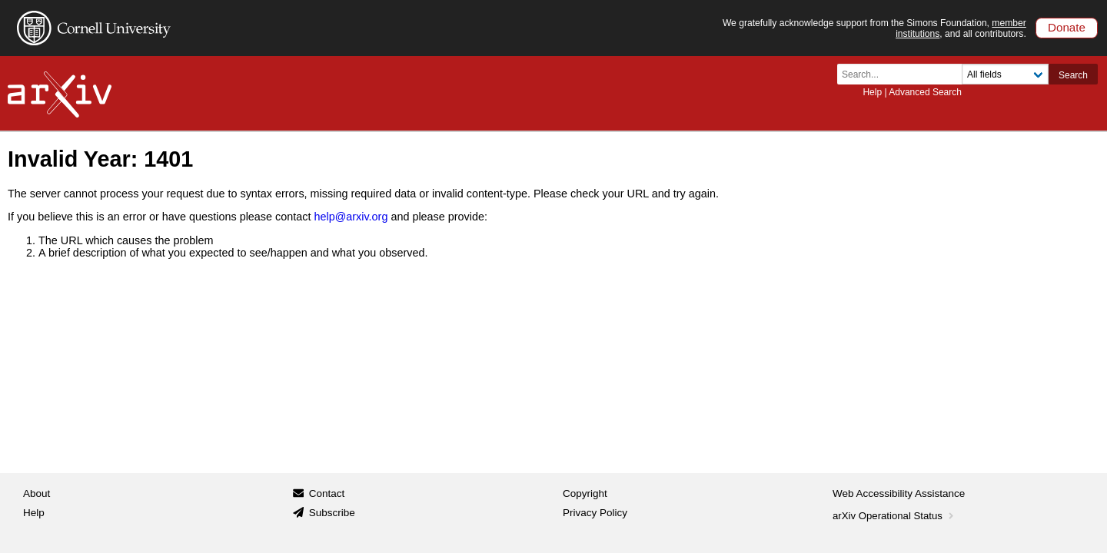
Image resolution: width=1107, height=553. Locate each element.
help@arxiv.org (350, 216)
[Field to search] (1005, 74)
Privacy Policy (595, 512)
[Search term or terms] (904, 74)
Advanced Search (925, 92)
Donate (1066, 27)
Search (1073, 75)
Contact (327, 493)
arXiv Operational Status (894, 516)
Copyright (585, 493)
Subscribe (332, 512)
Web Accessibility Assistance (899, 493)
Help (872, 92)
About (36, 493)
